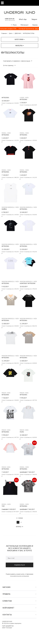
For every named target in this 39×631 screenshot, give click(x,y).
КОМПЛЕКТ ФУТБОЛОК (27, 283)
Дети (10, 33)
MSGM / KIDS (6, 393)
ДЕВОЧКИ (18, 33)
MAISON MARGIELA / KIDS (10, 207)
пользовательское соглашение (19, 576)
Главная (4, 33)
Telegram (34, 19)
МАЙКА (4, 209)
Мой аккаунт (24, 25)
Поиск (15, 25)
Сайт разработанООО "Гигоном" (8, 627)
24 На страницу (9, 65)
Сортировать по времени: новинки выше (17, 61)
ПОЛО (22, 432)
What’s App (23, 19)
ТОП (3, 506)
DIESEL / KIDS (6, 133)
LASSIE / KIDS (24, 97)
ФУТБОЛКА (5, 97)
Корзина (34, 25)
